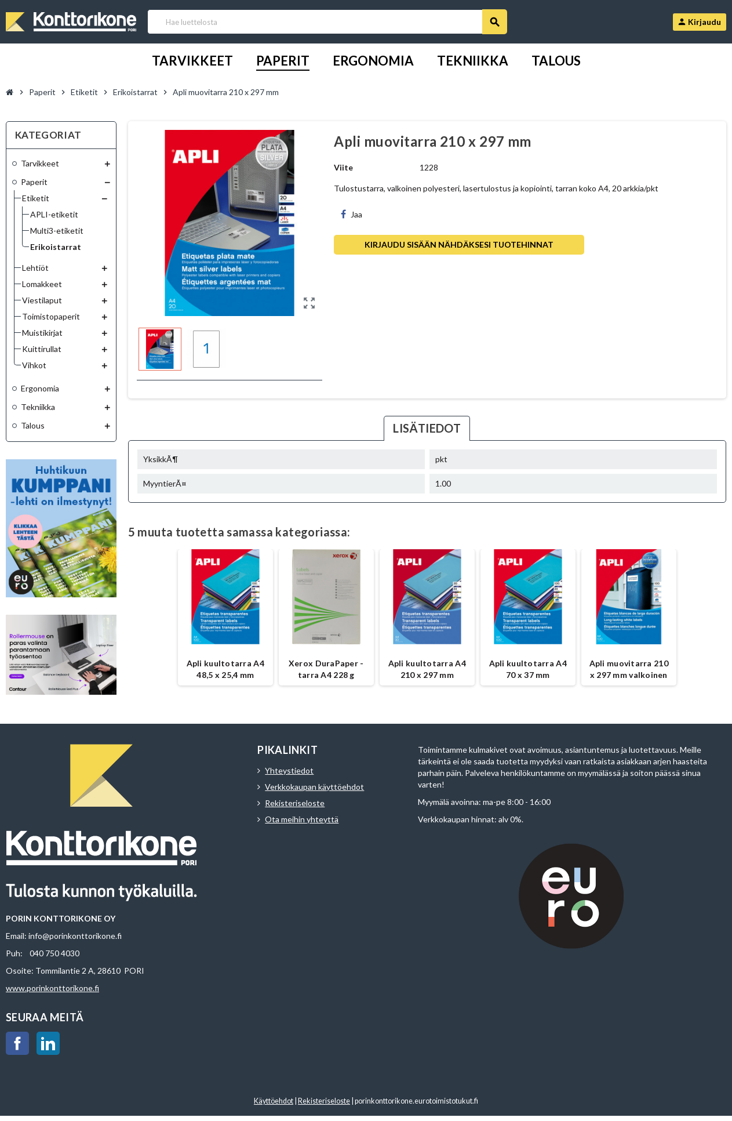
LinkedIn (48, 1043)
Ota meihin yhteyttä (301, 819)
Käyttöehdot (273, 1101)
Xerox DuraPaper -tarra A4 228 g (326, 669)
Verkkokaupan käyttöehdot (314, 787)
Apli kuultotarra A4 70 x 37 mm (528, 669)
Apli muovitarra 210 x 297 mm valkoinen (628, 669)
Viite (343, 167)
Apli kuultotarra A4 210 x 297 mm (427, 669)
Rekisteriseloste (295, 803)
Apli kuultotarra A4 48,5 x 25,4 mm (225, 669)
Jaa (351, 214)
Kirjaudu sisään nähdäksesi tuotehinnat (459, 244)
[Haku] (327, 21)
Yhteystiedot (289, 770)
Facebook (17, 1043)
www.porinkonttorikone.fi (52, 988)
